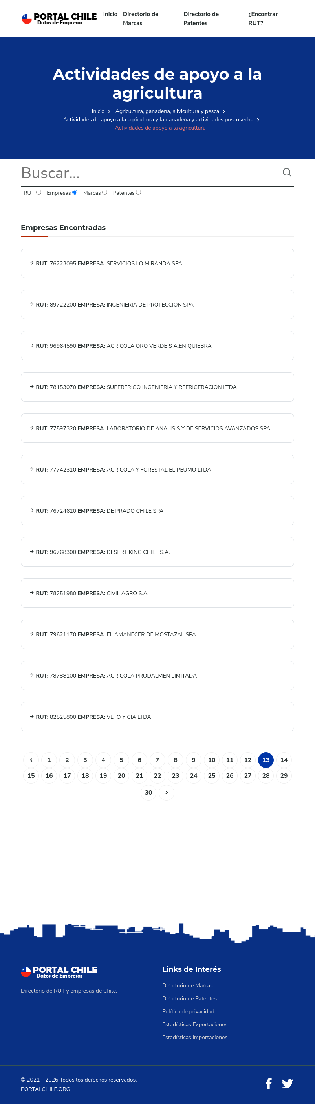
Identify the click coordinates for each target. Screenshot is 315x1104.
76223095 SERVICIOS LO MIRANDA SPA (105, 263)
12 (247, 760)
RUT (32, 193)
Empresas (62, 193)
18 (85, 775)
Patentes (127, 193)
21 (139, 775)
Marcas (95, 193)
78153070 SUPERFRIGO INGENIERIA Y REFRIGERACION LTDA (133, 387)
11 (229, 760)
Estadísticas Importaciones (194, 1037)
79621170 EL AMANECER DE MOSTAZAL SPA (112, 634)
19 (103, 775)
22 (157, 775)
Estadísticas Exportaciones (194, 1024)
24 (193, 775)
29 (284, 775)
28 (265, 775)
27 (247, 775)
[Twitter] (287, 1084)
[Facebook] (268, 1084)
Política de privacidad (188, 1011)
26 (229, 775)
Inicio (110, 14)
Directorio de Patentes (201, 18)
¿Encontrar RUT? (263, 18)
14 (284, 760)
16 (49, 775)
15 (31, 775)
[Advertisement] (157, 859)
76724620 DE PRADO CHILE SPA (96, 511)
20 (121, 775)
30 (148, 792)
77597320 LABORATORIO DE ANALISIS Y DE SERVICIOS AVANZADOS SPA (149, 428)
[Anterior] (31, 760)
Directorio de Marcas (140, 18)
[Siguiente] (166, 793)
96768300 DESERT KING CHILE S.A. (99, 552)
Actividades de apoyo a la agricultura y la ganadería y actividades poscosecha (158, 119)
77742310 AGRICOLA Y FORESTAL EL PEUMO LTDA (120, 469)
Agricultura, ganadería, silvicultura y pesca (167, 111)
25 (211, 775)
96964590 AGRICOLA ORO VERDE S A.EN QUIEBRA (120, 346)
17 (67, 775)
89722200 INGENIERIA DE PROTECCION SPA (111, 305)
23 (175, 775)
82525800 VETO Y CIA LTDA (90, 717)
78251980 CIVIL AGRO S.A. (88, 593)
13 (265, 760)
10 (211, 760)
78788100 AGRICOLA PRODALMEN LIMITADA (113, 676)
